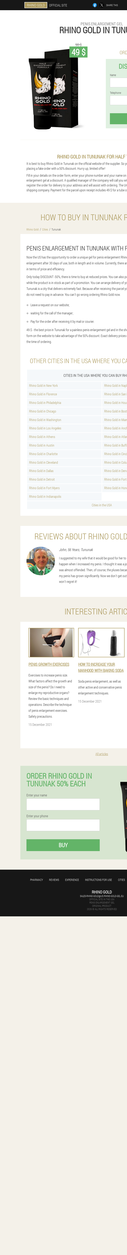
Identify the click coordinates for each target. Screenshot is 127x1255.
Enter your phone (37, 816)
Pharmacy (36, 880)
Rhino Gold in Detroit (42, 479)
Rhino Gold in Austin (41, 445)
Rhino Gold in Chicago (42, 411)
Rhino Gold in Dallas (41, 471)
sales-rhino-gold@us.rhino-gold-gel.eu (102, 896)
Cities (121, 880)
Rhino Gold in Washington (45, 420)
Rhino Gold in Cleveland (43, 462)
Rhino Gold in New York (43, 385)
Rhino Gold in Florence (43, 394)
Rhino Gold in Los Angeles (45, 428)
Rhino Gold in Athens (42, 437)
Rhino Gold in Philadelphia (45, 402)
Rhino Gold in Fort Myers (44, 488)
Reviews (54, 880)
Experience (72, 880)
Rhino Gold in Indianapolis (45, 496)
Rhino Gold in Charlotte (43, 454)
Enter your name (36, 795)
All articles (101, 754)
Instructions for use (98, 880)
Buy (63, 845)
